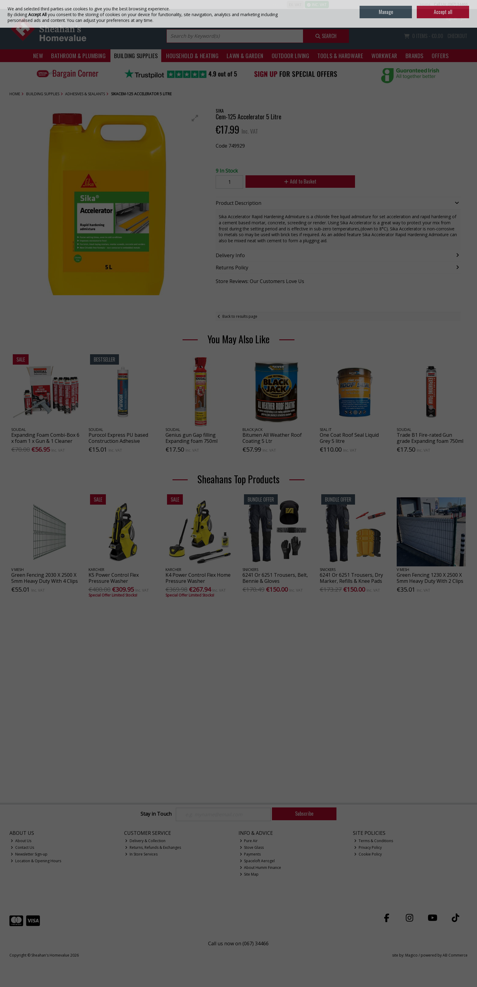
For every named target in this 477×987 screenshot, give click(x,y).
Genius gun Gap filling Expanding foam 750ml (191, 438)
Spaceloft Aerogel (257, 860)
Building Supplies (136, 55)
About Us (21, 840)
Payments (250, 854)
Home (425, 4)
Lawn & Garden (245, 55)
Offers (440, 55)
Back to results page (239, 316)
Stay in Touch (156, 814)
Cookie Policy (368, 854)
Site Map (249, 874)
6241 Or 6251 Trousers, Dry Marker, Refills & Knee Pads (351, 578)
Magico (411, 955)
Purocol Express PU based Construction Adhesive (118, 438)
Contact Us (22, 847)
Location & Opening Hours (36, 860)
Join (464, 18)
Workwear (384, 55)
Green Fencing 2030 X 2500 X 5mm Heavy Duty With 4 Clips (44, 578)
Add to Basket (300, 181)
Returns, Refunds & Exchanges (153, 847)
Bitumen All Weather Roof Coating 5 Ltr (272, 438)
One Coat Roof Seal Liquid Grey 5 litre (349, 438)
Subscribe (304, 813)
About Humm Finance (260, 867)
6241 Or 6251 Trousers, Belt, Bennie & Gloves (275, 578)
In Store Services (141, 854)
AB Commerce (455, 955)
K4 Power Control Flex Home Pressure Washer (198, 578)
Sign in (451, 18)
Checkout (457, 36)
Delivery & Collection (145, 840)
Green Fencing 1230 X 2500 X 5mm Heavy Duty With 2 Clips (430, 578)
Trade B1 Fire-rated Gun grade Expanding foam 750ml (430, 438)
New (38, 55)
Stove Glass (252, 847)
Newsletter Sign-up (29, 854)
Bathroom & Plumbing (78, 55)
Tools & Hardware (340, 55)
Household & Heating (192, 55)
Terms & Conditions (373, 840)
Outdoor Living (290, 55)
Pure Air (249, 840)
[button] (195, 118)
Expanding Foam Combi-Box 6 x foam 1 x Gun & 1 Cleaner (45, 438)
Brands (414, 55)
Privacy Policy (368, 847)
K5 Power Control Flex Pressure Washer (114, 578)
